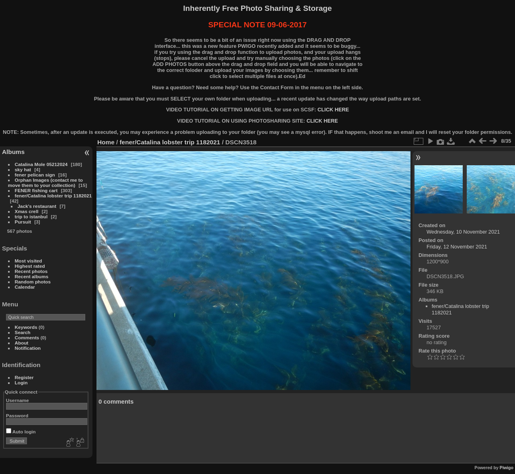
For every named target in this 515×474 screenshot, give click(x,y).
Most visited (28, 260)
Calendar (25, 286)
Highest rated (30, 266)
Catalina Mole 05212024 (41, 164)
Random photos (33, 281)
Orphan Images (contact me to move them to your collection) (45, 182)
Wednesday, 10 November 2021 (463, 232)
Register (24, 377)
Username (17, 400)
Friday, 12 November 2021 (457, 247)
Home (106, 142)
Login (21, 382)
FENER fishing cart (36, 190)
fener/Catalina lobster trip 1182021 (53, 195)
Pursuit (23, 221)
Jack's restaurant (37, 206)
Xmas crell (27, 211)
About (22, 342)
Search (23, 332)
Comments (27, 337)
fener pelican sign (35, 174)
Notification (28, 348)
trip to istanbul (31, 216)
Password (17, 415)
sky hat (23, 169)
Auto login (21, 431)
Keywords (26, 327)
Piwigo (506, 467)
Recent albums (32, 276)
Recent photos (31, 271)
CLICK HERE (333, 110)
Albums (13, 151)
